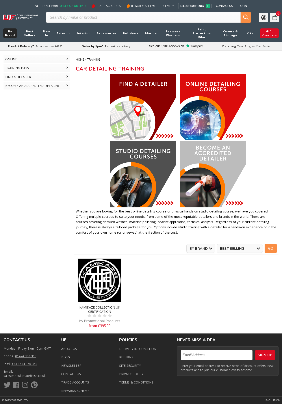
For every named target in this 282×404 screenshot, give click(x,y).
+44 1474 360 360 (24, 364)
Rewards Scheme (141, 6)
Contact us (71, 374)
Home (80, 60)
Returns (126, 357)
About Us (69, 349)
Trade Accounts (106, 6)
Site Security (130, 365)
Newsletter (71, 365)
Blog (65, 357)
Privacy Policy (131, 374)
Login (243, 6)
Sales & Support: (60, 6)
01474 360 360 (25, 356)
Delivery (168, 6)
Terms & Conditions (136, 382)
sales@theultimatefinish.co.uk (25, 376)
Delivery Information (137, 349)
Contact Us (224, 6)
